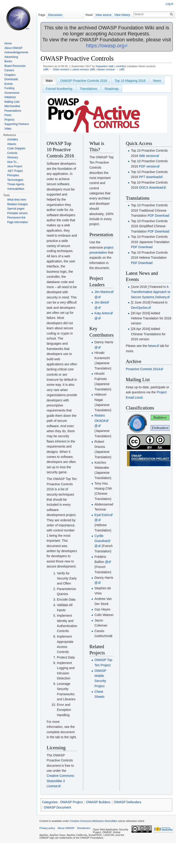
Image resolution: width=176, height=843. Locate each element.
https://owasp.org (105, 45)
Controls (12, 153)
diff (46, 69)
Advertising (11, 57)
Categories (50, 802)
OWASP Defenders (127, 802)
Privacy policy (47, 828)
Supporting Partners (16, 124)
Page (41, 15)
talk (111, 66)
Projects (9, 119)
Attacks (11, 144)
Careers (9, 70)
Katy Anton (102, 313)
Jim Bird (100, 302)
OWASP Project (71, 802)
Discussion (55, 15)
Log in (169, 4)
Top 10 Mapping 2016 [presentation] (130, 80)
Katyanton (102, 66)
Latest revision (80, 69)
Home (8, 43)
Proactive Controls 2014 (143, 369)
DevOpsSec (139, 307)
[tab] (49, 81)
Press (7, 115)
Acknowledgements (16, 52)
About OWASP (13, 48)
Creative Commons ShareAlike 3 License (60, 781)
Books (8, 61)
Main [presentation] (49, 80)
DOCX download (151, 187)
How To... (13, 162)
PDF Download (158, 215)
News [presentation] (157, 80)
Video (7, 128)
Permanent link (16, 217)
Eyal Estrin (102, 515)
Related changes (17, 204)
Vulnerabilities (15, 188)
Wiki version (147, 156)
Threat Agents (15, 184)
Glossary (12, 157)
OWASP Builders (98, 802)
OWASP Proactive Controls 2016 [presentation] (83, 80)
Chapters (10, 75)
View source (103, 15)
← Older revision (59, 69)
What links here (16, 199)
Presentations (12, 110)
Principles (13, 175)
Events (8, 83)
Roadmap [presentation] (112, 89)
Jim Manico (102, 292)
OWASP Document (57, 807)
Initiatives (10, 97)
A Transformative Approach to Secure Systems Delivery (150, 292)
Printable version (17, 213)
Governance (11, 92)
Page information (17, 222)
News (152, 346)
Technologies (15, 180)
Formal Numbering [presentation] (59, 89)
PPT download (149, 177)
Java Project (14, 166)
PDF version (148, 166)
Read (89, 15)
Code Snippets (16, 148)
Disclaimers (83, 828)
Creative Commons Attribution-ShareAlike (93, 821)
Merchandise (12, 106)
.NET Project (15, 171)
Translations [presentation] (88, 89)
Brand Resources (15, 66)
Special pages (15, 208)
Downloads (11, 79)
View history (122, 15)
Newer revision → (107, 69)
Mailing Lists (11, 101)
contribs (120, 66)
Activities (12, 139)
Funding (9, 88)
